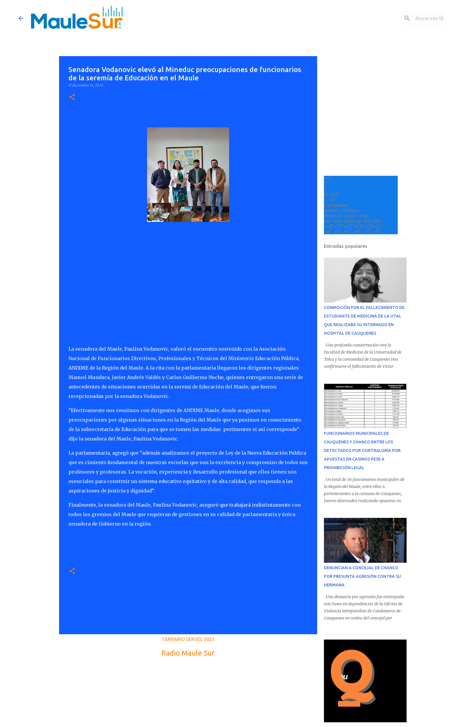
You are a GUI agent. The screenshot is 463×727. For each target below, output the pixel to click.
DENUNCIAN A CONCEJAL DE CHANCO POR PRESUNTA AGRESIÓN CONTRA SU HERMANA (362, 576)
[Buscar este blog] (415, 18)
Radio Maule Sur (188, 653)
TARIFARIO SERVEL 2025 (188, 639)
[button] (72, 97)
